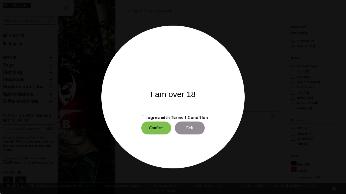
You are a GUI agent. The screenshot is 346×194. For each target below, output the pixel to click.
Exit (190, 128)
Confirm (156, 128)
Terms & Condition (189, 117)
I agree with (157, 117)
